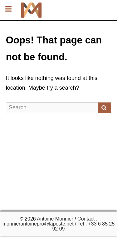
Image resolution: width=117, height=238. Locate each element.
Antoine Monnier (55, 218)
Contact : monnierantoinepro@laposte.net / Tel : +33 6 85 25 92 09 (58, 223)
